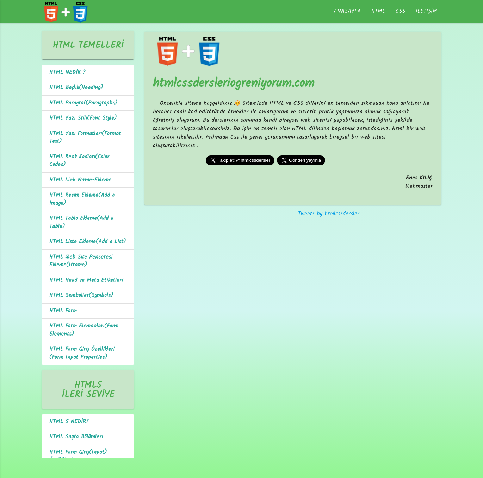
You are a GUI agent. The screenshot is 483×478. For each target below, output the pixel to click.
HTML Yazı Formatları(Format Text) (85, 137)
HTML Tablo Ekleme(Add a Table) (81, 222)
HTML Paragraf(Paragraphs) (83, 103)
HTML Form (63, 311)
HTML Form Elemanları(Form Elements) (83, 330)
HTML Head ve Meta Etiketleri (86, 280)
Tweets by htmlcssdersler (328, 214)
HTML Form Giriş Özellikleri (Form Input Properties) (81, 353)
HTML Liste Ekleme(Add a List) (87, 241)
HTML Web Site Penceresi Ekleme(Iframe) (80, 261)
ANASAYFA (347, 11)
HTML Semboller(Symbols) (81, 295)
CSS (400, 11)
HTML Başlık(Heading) (76, 87)
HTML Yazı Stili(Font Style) (83, 118)
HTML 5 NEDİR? (69, 422)
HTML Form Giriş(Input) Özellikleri (78, 456)
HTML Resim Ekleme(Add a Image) (82, 199)
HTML (378, 11)
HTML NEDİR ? (67, 72)
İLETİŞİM (426, 11)
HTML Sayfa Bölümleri (76, 437)
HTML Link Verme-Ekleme (80, 180)
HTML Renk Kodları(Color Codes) (79, 161)
